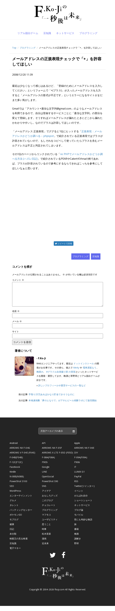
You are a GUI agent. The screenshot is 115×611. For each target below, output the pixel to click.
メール (17, 326)
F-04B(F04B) (16, 462)
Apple (77, 448)
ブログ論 (78, 514)
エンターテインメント (21, 500)
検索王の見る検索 (19, 543)
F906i (77, 467)
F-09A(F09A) (80, 462)
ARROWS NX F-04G (20, 452)
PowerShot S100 (18, 486)
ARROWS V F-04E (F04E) (22, 457)
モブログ (14, 524)
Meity (76, 372)
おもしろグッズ (50, 500)
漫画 (44, 543)
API (43, 448)
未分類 (13, 538)
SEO (12, 491)
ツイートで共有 (63, 243)
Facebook (15, 471)
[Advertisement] (57, 205)
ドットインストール (83, 368)
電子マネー (15, 553)
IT (75, 471)
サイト (15, 336)
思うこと (46, 529)
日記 (12, 534)
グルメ (13, 505)
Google (46, 471)
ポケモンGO (16, 519)
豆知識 (47, 33)
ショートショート (83, 505)
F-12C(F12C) (16, 467)
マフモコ (46, 519)
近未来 (45, 548)
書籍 (76, 534)
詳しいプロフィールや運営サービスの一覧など (62, 390)
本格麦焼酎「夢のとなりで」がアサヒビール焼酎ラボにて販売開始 (63, 405)
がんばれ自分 (81, 500)
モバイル (78, 519)
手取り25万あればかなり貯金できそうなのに (51, 399)
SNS (44, 491)
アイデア (46, 495)
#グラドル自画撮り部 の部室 (60, 376)
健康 (12, 529)
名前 (16, 316)
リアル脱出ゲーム (27, 33)
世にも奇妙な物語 (83, 524)
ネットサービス (65, 33)
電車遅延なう (89, 372)
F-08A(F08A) (48, 462)
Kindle (13, 476)
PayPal (77, 481)
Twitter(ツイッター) (84, 491)
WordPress (15, 495)
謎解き (77, 543)
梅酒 (76, 538)
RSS (76, 486)
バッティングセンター (21, 514)
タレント (14, 510)
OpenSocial (48, 481)
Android (14, 448)
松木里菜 (46, 538)
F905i (45, 467)
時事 (44, 534)
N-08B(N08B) (17, 481)
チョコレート (49, 510)
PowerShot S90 (50, 486)
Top (14, 47)
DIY (76, 457)
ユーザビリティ (50, 524)
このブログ (47, 505)
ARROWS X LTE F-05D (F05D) (57, 457)
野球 (76, 548)
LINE (44, 476)
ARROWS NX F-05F (52, 452)
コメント (18, 279)
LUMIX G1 (79, 476)
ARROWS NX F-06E (84, 452)
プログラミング (88, 33)
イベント (78, 495)
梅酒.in (39, 376)
